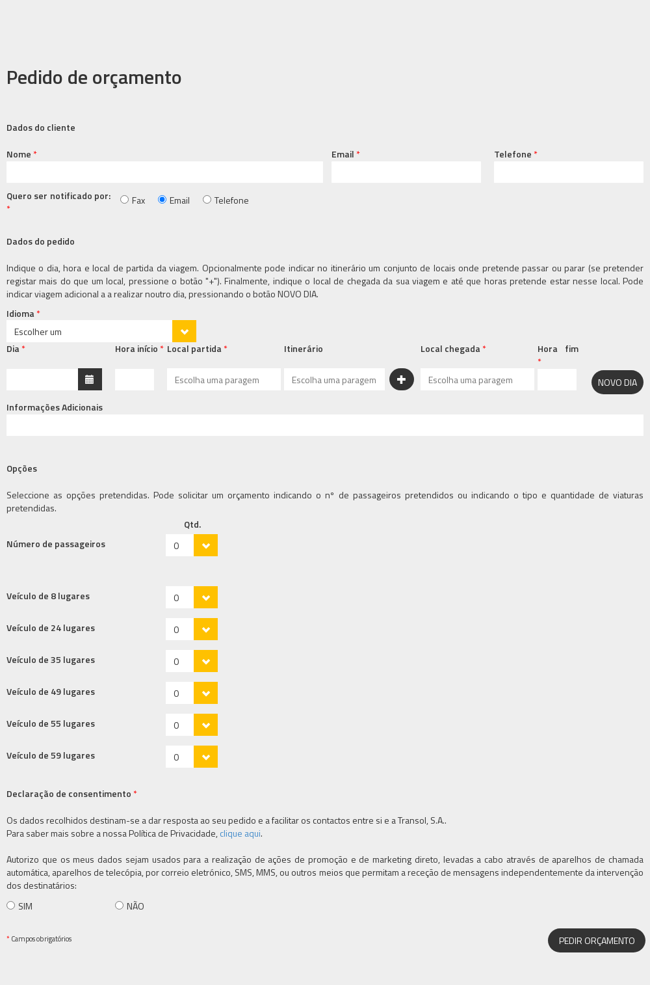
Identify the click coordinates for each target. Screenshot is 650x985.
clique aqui (240, 833)
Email (180, 200)
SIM (25, 906)
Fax (138, 200)
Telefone (231, 200)
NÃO (135, 906)
